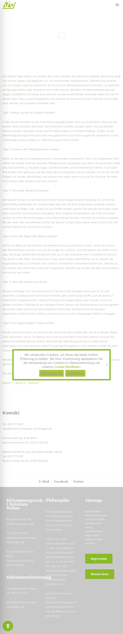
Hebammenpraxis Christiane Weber (96, 517)
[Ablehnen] (106, 364)
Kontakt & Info (93, 523)
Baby (19, 245)
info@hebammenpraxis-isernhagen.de (27, 428)
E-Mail (44, 481)
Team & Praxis (93, 539)
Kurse (88, 527)
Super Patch (92, 535)
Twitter (78, 481)
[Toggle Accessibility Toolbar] (7, 626)
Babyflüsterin (93, 511)
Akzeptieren (51, 373)
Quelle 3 (34, 382)
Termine (90, 543)
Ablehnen (75, 373)
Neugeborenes (16, 89)
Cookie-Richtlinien (67, 367)
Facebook (61, 481)
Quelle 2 (20, 382)
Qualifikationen (94, 531)
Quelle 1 (7, 382)
